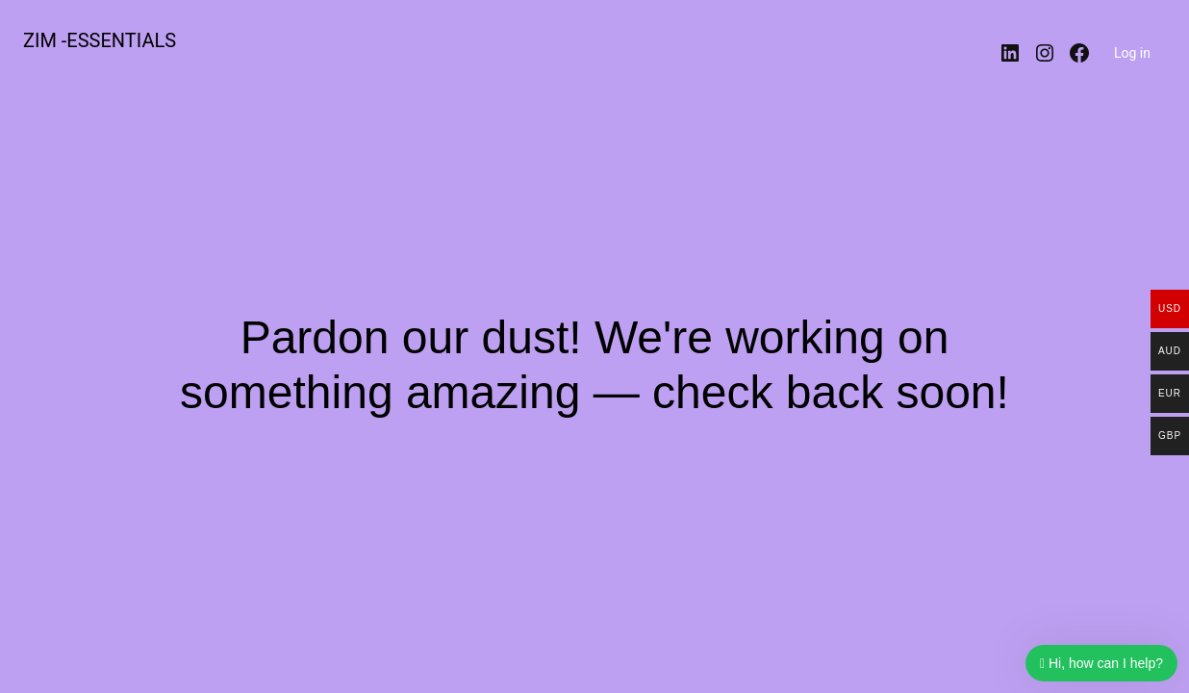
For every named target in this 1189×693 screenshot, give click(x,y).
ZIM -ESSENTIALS (99, 40)
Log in (1132, 53)
